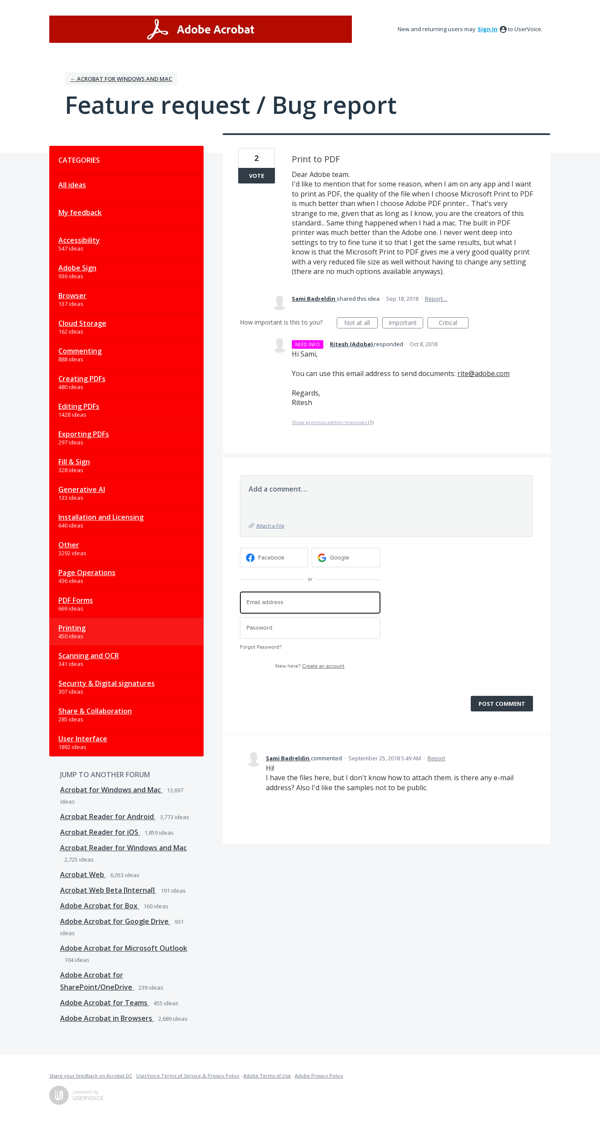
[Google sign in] (346, 557)
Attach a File (270, 525)
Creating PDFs (81, 378)
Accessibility (79, 240)
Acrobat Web (83, 874)
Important (406, 323)
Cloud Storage (82, 323)
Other (68, 545)
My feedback (80, 212)
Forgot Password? (261, 647)
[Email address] (310, 603)
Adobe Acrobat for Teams (104, 1002)
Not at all (361, 323)
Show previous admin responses (332, 422)
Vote (256, 176)
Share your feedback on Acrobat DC (90, 1075)
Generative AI (81, 489)
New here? (310, 666)
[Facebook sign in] (274, 557)
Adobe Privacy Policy (319, 1075)
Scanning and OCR (88, 655)
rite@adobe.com (483, 373)
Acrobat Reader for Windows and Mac (123, 847)
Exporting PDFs (83, 434)
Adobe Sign (77, 268)
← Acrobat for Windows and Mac (121, 79)
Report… (436, 298)
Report (436, 758)
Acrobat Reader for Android (108, 816)
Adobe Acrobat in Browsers (107, 1018)
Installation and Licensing (101, 517)
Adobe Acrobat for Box (99, 905)
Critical (454, 323)
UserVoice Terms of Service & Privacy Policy (187, 1075)
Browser (72, 295)
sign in (488, 29)
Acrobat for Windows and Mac (111, 789)
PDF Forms (75, 600)
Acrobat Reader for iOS (100, 832)
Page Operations (86, 572)
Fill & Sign (74, 461)
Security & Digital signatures (106, 683)
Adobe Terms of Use (267, 1075)
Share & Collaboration (95, 711)
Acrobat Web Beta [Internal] (108, 890)
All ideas (72, 185)
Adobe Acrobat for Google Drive (115, 921)
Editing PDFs (78, 406)
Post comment (502, 704)
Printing (72, 628)
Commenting (80, 351)
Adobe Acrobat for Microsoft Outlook (123, 948)
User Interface (82, 738)
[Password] (310, 628)
